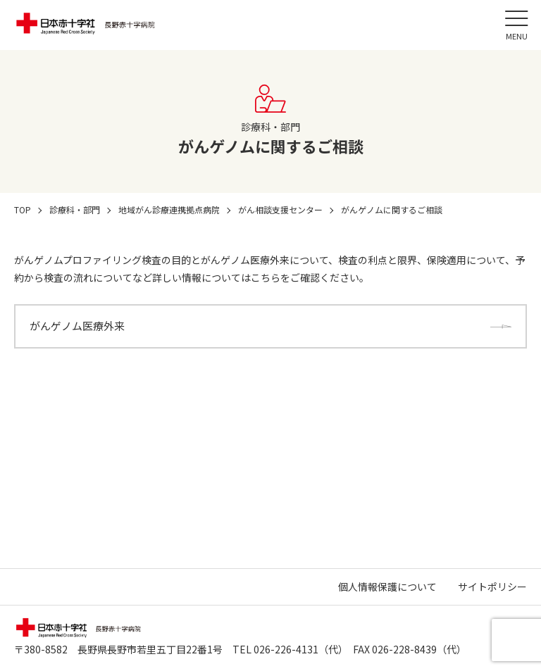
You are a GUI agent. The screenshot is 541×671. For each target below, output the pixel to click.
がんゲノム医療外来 (77, 325)
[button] (516, 24)
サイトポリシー (492, 586)
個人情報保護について (387, 586)
